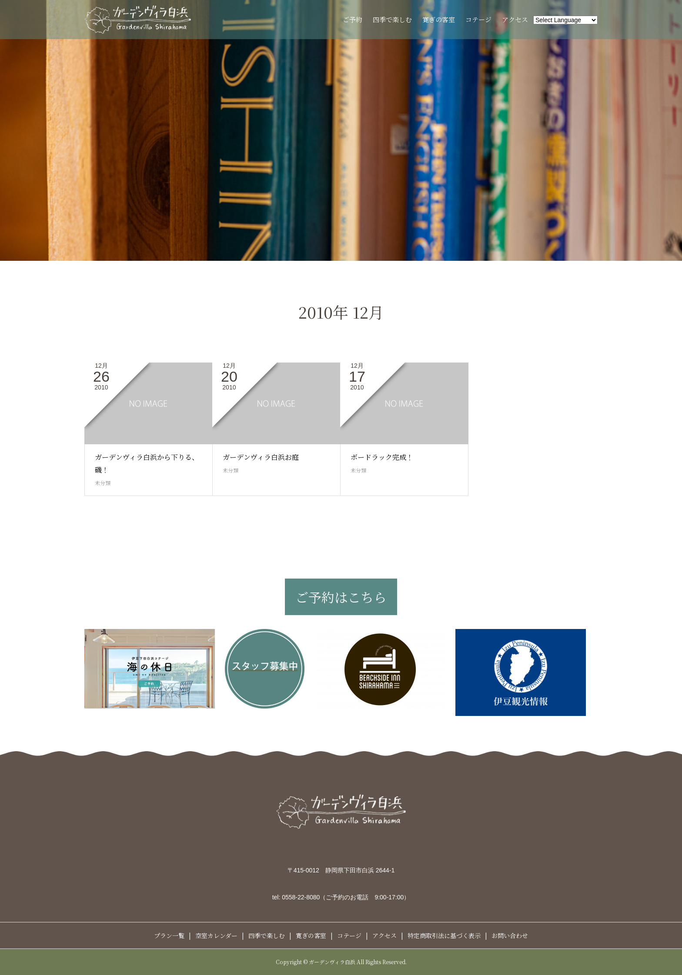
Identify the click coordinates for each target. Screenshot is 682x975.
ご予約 (352, 19)
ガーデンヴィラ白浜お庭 (261, 457)
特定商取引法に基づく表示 (444, 935)
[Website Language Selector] (565, 20)
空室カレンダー (216, 935)
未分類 (102, 482)
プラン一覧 (169, 935)
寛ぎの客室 (438, 19)
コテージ (478, 19)
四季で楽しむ (392, 19)
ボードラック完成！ (382, 457)
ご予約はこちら (341, 596)
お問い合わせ (509, 935)
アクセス (515, 19)
